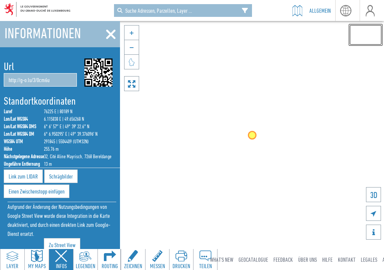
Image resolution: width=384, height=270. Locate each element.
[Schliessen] (111, 34)
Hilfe (327, 259)
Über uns (307, 259)
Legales (369, 259)
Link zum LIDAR (23, 176)
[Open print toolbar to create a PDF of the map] (181, 259)
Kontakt (347, 259)
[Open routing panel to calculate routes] (110, 259)
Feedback (283, 259)
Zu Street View (62, 245)
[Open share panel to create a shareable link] (205, 259)
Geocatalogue (253, 259)
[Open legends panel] (86, 259)
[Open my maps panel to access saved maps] (37, 259)
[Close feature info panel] (61, 259)
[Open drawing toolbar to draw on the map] (133, 259)
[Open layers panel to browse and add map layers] (12, 259)
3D (373, 195)
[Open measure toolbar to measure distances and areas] (157, 259)
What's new (221, 259)
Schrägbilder (61, 176)
